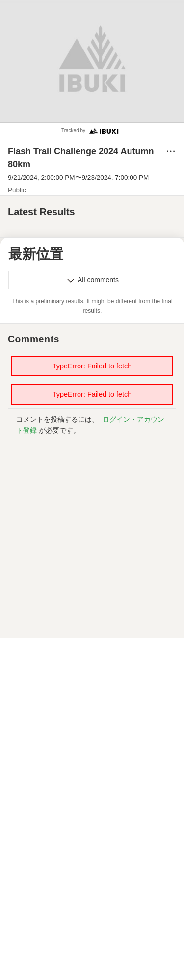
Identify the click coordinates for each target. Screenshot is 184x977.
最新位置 (35, 254)
